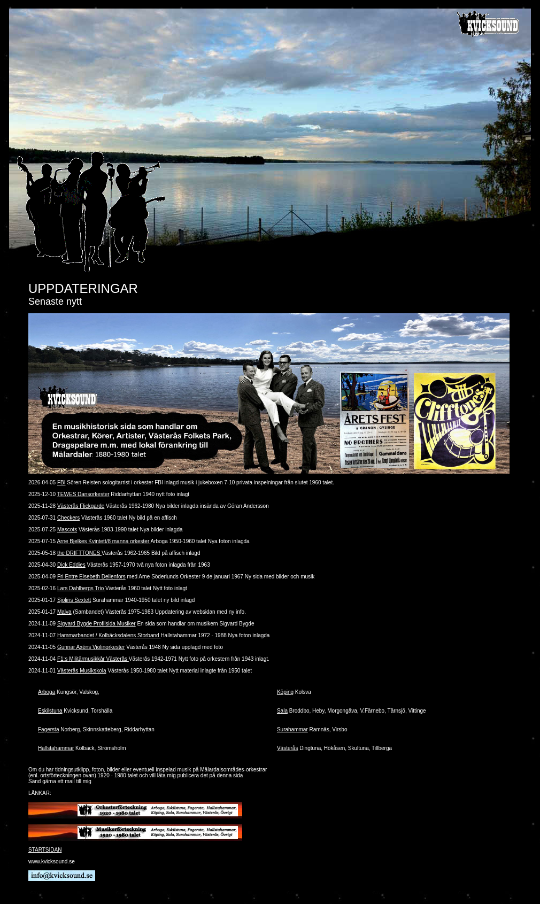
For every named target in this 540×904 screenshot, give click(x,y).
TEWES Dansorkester (83, 494)
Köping (285, 692)
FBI (61, 482)
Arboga (46, 692)
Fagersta (48, 729)
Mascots (67, 529)
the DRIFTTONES (79, 553)
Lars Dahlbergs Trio (81, 588)
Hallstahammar (56, 748)
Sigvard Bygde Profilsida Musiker (96, 624)
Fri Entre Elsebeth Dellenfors (91, 577)
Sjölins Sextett (74, 600)
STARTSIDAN (44, 850)
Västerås (287, 748)
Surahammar (292, 729)
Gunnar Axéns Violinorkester (91, 647)
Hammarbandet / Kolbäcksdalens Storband (108, 635)
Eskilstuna (50, 711)
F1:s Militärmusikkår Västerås (93, 659)
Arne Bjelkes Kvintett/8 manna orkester (103, 541)
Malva (64, 612)
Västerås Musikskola (81, 671)
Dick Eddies (71, 565)
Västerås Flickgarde (80, 506)
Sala (282, 711)
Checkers (68, 518)
